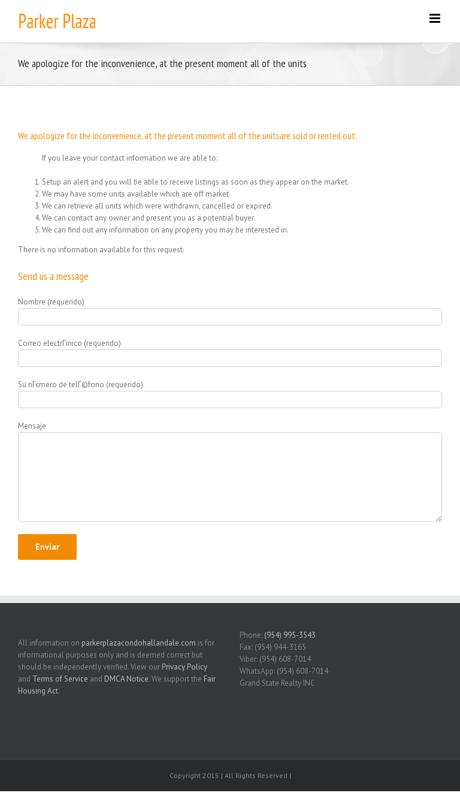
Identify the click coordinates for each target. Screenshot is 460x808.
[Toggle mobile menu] (435, 18)
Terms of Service (60, 679)
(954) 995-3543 (290, 635)
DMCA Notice (126, 679)
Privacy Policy (184, 667)
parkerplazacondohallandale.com (138, 643)
